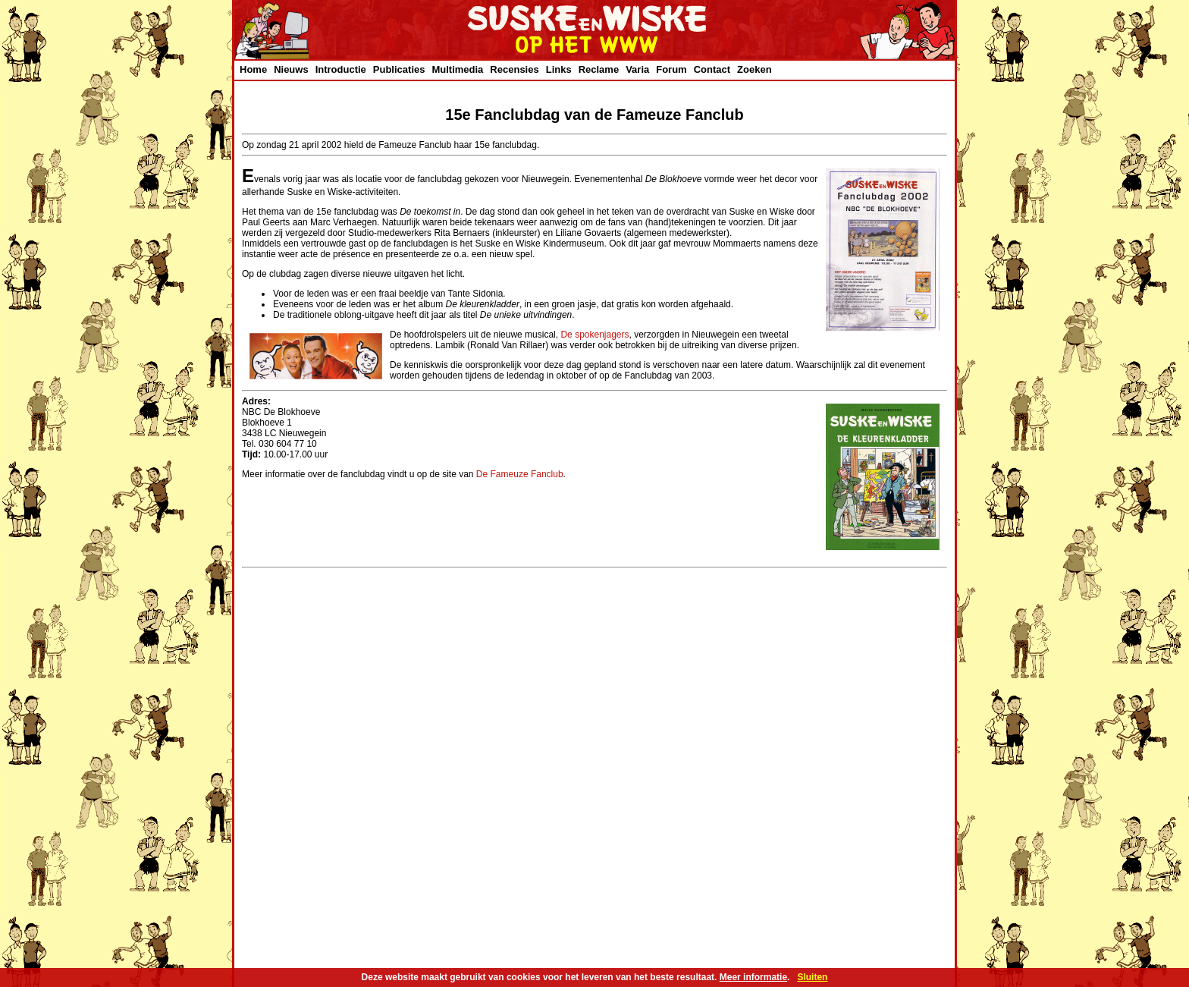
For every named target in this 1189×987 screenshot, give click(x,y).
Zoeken (754, 69)
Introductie (340, 69)
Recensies (514, 69)
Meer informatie (753, 977)
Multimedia (457, 69)
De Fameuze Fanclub (519, 474)
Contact (712, 69)
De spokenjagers (594, 334)
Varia (637, 69)
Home (253, 69)
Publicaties (399, 69)
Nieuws (291, 69)
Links (559, 69)
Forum (671, 69)
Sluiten (812, 977)
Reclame (599, 69)
